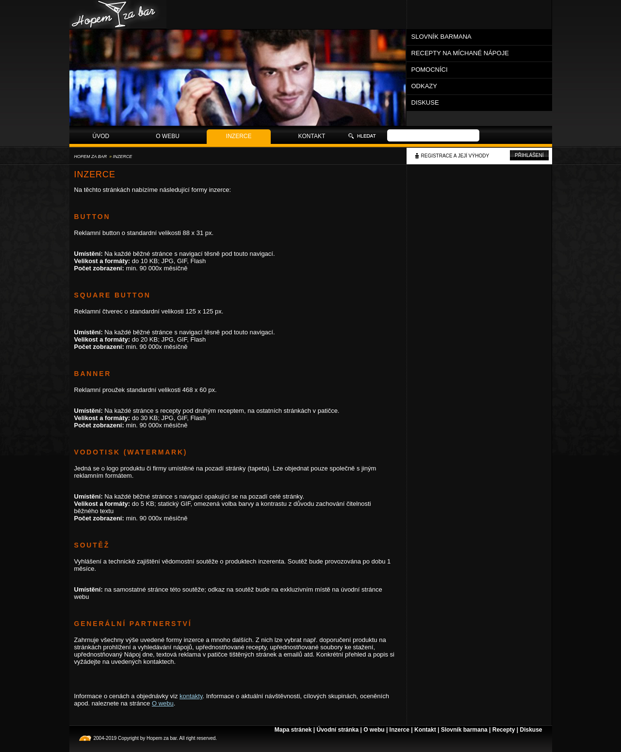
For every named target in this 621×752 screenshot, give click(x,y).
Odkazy (424, 86)
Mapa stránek (293, 729)
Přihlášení (529, 155)
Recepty (503, 729)
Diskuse (425, 102)
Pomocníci (429, 69)
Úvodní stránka (337, 729)
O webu (168, 136)
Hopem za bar (90, 156)
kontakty (191, 696)
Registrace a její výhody (455, 155)
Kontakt (312, 136)
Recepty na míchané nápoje (460, 53)
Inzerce (239, 136)
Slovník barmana (441, 36)
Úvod (101, 136)
